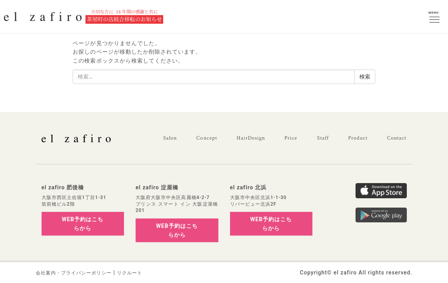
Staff (323, 138)
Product (358, 138)
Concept (206, 138)
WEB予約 (82, 223)
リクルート (129, 273)
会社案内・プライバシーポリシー (74, 273)
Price (290, 138)
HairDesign (251, 138)
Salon (170, 138)
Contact (396, 138)
